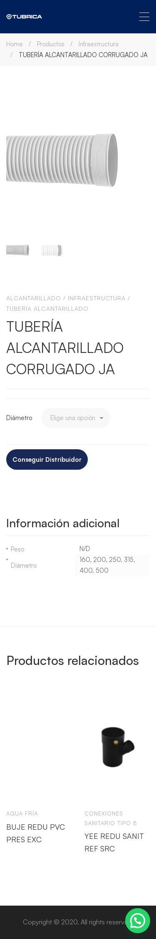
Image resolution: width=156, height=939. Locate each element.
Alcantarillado (33, 298)
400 (85, 570)
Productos (50, 44)
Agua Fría (22, 813)
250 (115, 560)
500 (102, 570)
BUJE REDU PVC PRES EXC (35, 832)
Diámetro (19, 418)
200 (99, 560)
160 (84, 560)
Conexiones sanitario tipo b (110, 818)
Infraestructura (99, 44)
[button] (137, 920)
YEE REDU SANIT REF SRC (114, 842)
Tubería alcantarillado (47, 308)
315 (129, 560)
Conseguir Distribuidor (47, 459)
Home (14, 44)
